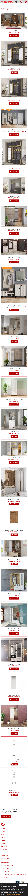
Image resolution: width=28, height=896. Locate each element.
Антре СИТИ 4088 (14, 499)
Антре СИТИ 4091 (14, 368)
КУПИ (14, 72)
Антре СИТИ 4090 (14, 99)
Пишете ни (6, 816)
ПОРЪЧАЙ (14, 35)
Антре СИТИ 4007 (14, 664)
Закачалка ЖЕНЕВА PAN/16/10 (14, 530)
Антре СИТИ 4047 (14, 458)
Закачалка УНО (14, 759)
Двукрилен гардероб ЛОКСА (14, 399)
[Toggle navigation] (2, 2)
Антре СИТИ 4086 (14, 196)
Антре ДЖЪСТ (14, 431)
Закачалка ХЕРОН (14, 790)
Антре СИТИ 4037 (14, 593)
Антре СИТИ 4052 (14, 559)
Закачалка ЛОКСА (14, 695)
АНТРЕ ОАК (14, 337)
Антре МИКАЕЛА (14, 229)
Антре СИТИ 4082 (14, 257)
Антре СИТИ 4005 (14, 728)
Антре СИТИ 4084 (14, 167)
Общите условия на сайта (13, 894)
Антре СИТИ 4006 (14, 628)
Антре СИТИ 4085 (14, 68)
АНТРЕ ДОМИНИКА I (14, 130)
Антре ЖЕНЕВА (14, 31)
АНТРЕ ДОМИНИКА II (14, 305)
